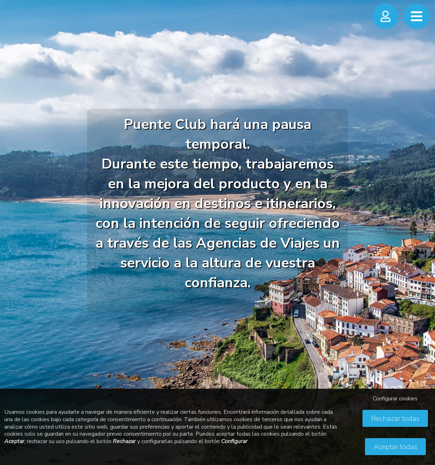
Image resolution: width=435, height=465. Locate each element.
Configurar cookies (395, 398)
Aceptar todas (395, 447)
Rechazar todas (395, 418)
